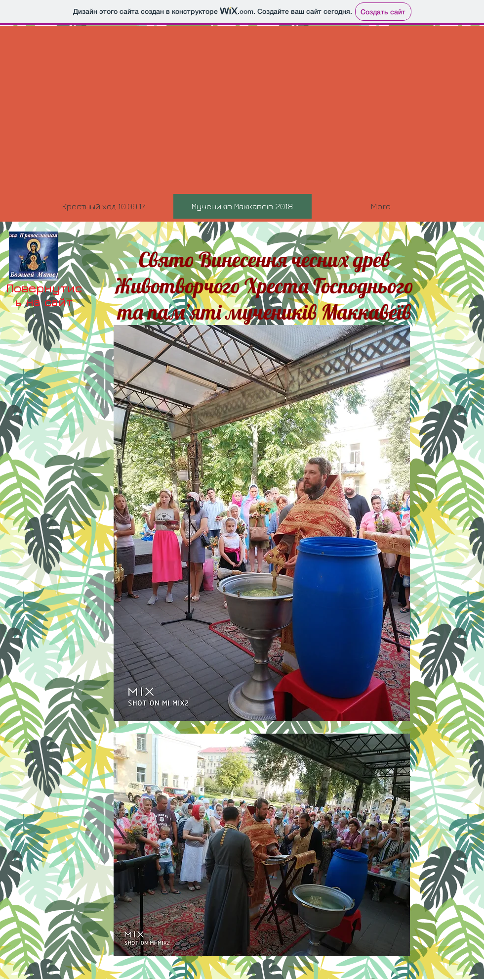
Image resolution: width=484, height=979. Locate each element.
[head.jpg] (33, 256)
